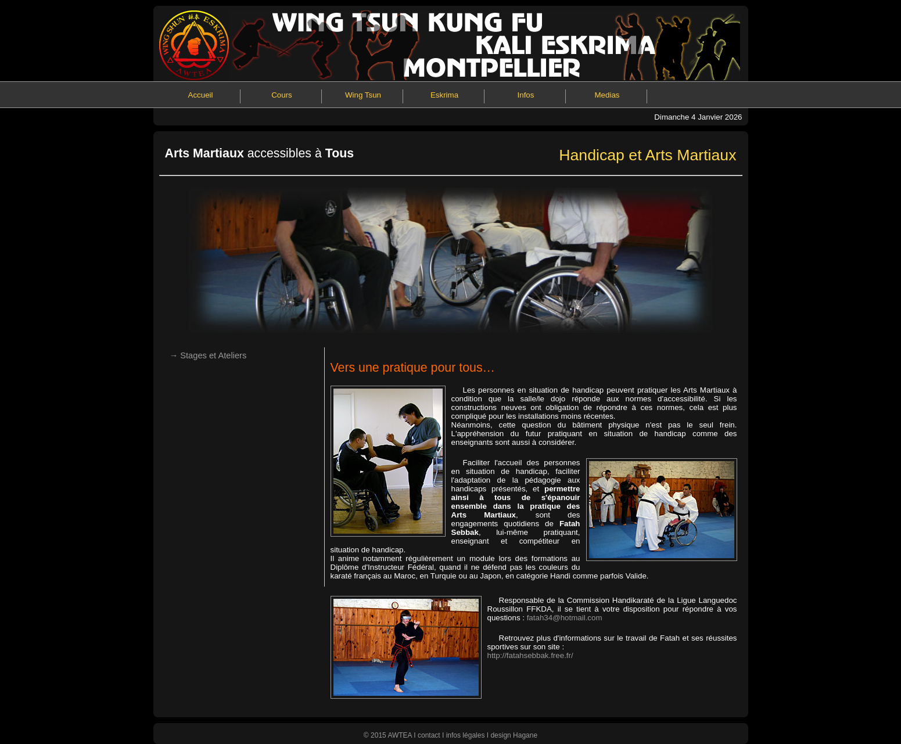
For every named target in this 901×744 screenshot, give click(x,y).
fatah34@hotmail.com (564, 617)
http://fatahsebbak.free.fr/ (530, 655)
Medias (607, 95)
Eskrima (444, 95)
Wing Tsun (363, 95)
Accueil (200, 95)
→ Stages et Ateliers (208, 355)
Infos (526, 95)
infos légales (465, 735)
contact (429, 735)
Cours (281, 95)
